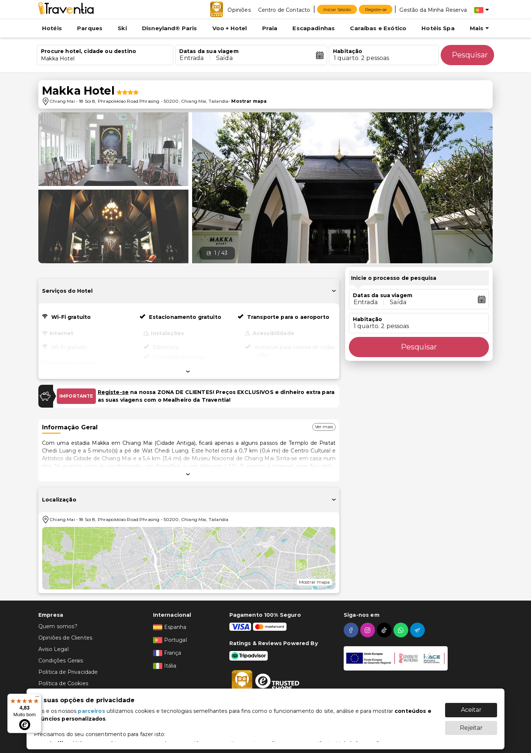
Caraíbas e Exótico (378, 28)
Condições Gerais (60, 660)
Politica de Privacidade (68, 672)
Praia (270, 28)
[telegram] (418, 630)
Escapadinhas (313, 28)
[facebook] (352, 630)
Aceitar (471, 706)
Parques (90, 28)
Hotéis (52, 28)
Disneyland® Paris (169, 28)
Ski (122, 28)
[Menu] (37, 698)
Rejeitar (471, 724)
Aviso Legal (53, 649)
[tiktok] (385, 630)
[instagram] (368, 630)
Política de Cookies (63, 683)
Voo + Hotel (229, 28)
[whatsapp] (401, 630)
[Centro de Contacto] (284, 9)
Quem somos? (57, 626)
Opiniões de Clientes (65, 637)
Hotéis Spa (438, 28)
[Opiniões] (239, 9)
